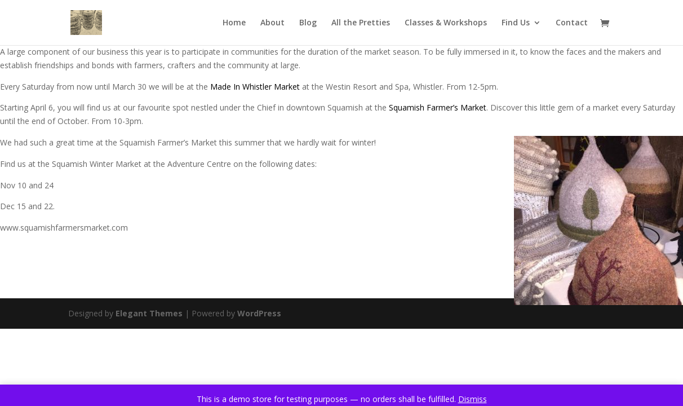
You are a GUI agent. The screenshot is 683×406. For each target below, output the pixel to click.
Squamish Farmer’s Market (437, 107)
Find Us (516, 23)
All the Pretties (360, 23)
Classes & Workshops (446, 23)
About (272, 23)
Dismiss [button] (472, 399)
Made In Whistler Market (255, 86)
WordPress (259, 313)
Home (234, 23)
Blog (308, 23)
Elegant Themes (149, 313)
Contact (572, 23)
